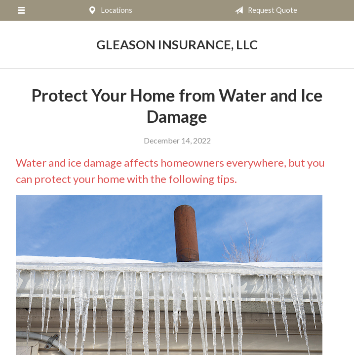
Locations (108, 10)
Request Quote (264, 10)
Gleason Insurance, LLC (177, 44)
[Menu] (21, 10)
